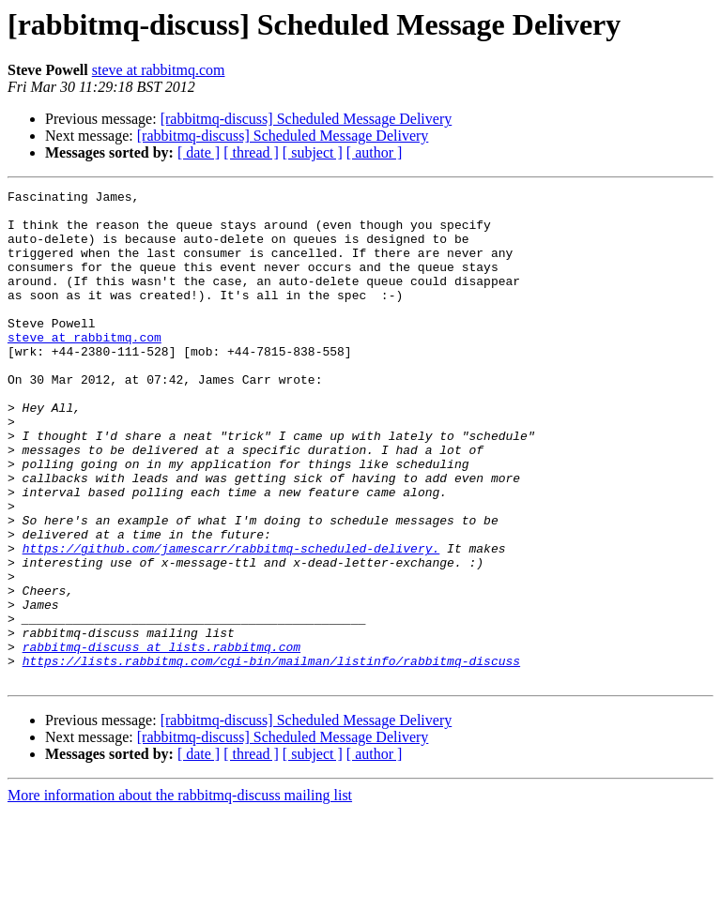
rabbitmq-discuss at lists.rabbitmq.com (161, 739)
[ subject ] (313, 152)
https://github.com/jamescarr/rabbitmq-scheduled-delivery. (231, 621)
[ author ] (374, 152)
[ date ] (198, 152)
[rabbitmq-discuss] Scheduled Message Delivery (307, 119)
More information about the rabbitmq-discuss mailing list (180, 894)
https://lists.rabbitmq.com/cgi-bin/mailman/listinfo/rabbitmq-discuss (271, 756)
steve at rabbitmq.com (158, 70)
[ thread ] (251, 152)
